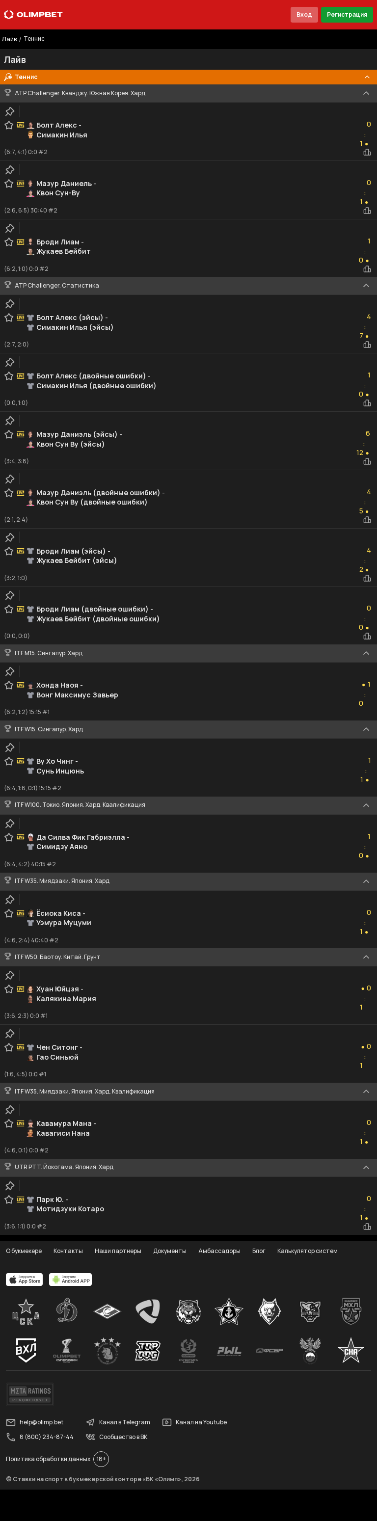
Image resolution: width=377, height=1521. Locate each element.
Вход (304, 14)
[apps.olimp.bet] (24, 1279)
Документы (170, 1251)
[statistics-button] (367, 152)
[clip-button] (10, 111)
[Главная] (33, 14)
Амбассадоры (219, 1251)
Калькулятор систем (307, 1251)
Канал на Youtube (194, 1422)
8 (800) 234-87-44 (40, 1437)
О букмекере (24, 1251)
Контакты (68, 1251)
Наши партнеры (118, 1251)
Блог (259, 1251)
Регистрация (347, 14)
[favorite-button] (9, 125)
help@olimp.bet (34, 1422)
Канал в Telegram (117, 1422)
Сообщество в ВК (116, 1437)
